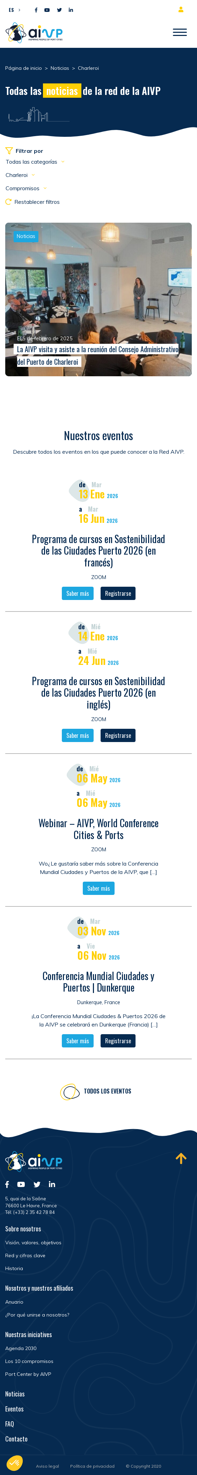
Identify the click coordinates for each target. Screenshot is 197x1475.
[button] (12, 9)
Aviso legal (47, 1466)
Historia (14, 1268)
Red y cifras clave (25, 1255)
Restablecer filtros (32, 201)
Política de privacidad (92, 1466)
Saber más (77, 594)
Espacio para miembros (182, 9)
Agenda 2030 (20, 1348)
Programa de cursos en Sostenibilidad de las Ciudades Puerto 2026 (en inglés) (98, 693)
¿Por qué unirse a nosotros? (37, 1315)
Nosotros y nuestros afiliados (39, 1287)
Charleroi (17, 174)
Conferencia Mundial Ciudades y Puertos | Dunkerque (98, 982)
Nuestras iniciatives (28, 1334)
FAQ (9, 1423)
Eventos (14, 1408)
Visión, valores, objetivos (33, 1242)
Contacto (16, 1438)
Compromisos (23, 188)
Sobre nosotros (23, 1228)
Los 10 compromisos (29, 1361)
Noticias (14, 1393)
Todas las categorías (32, 161)
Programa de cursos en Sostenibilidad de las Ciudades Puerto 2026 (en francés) (98, 551)
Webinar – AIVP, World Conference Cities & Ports (98, 830)
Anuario (14, 1302)
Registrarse (118, 594)
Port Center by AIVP (28, 1374)
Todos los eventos (107, 1092)
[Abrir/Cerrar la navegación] (179, 33)
